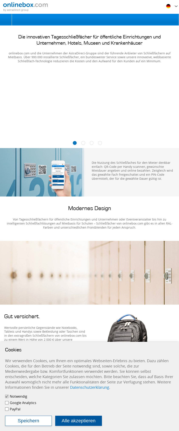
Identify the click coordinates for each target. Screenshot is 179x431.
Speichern (28, 420)
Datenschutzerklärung (89, 387)
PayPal (15, 409)
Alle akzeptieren (78, 420)
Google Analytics (23, 402)
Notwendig (18, 396)
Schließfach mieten (95, 19)
